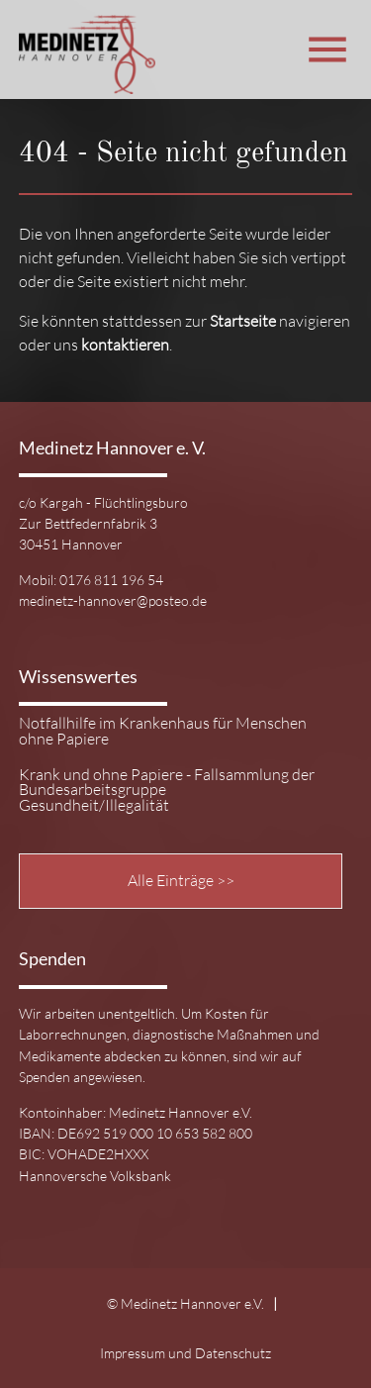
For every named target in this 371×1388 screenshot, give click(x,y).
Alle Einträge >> (181, 880)
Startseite (243, 321)
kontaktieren (125, 344)
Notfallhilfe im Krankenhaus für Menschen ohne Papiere (163, 731)
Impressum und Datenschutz (185, 1352)
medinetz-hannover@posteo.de (113, 600)
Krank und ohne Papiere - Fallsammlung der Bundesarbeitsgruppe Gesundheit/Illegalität (167, 790)
